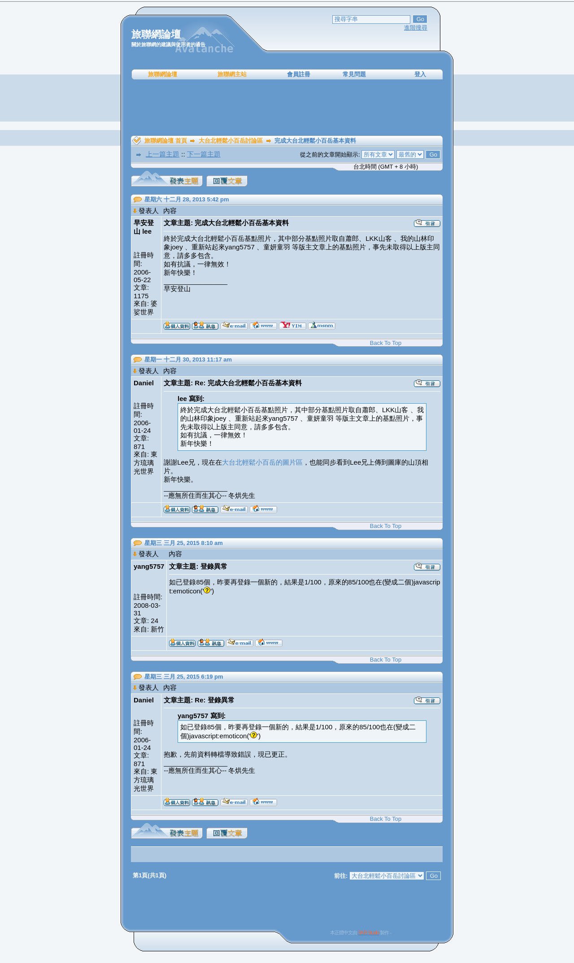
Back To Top (385, 343)
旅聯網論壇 (162, 74)
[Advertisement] (287, 107)
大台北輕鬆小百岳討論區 (231, 140)
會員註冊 (298, 74)
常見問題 (354, 74)
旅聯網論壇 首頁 (165, 140)
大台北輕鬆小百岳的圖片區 (262, 462)
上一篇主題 (162, 154)
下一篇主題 (204, 154)
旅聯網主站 (232, 74)
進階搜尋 (415, 27)
